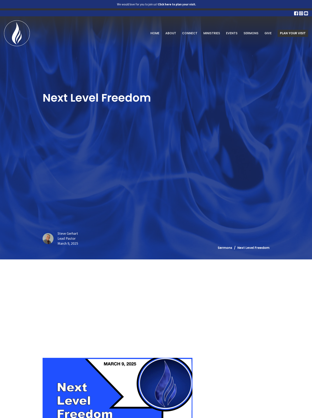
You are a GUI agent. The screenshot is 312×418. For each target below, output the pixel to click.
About (170, 33)
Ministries (211, 33)
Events (232, 33)
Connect (189, 33)
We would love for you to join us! (156, 4)
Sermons (251, 33)
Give (268, 33)
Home (154, 33)
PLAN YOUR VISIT (293, 33)
